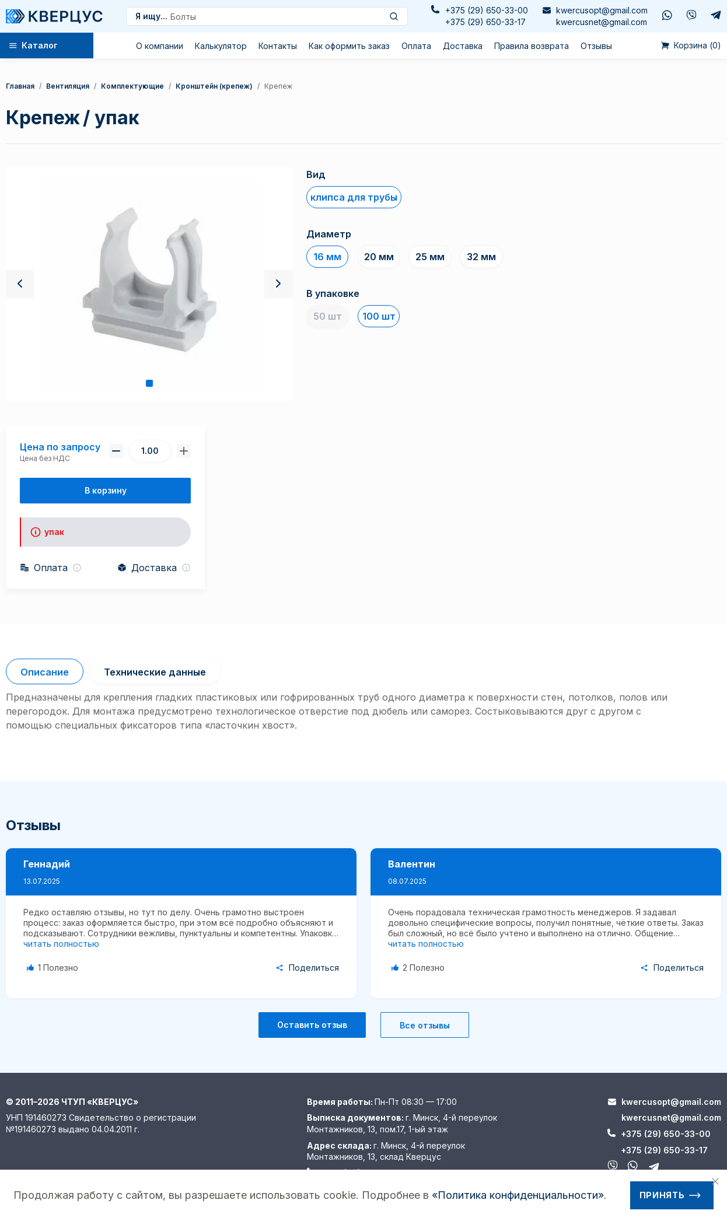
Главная (20, 86)
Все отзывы (425, 1025)
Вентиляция (67, 86)
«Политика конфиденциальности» (518, 1195)
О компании (159, 46)
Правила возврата (531, 46)
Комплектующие (132, 86)
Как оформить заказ (349, 46)
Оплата (416, 46)
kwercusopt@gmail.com (602, 10)
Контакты (277, 46)
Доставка (463, 46)
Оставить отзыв (312, 1025)
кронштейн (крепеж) (214, 86)
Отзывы (596, 46)
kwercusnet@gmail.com (601, 22)
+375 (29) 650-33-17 (485, 22)
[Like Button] (54, 968)
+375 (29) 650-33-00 (486, 10)
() (691, 45)
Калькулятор (221, 46)
